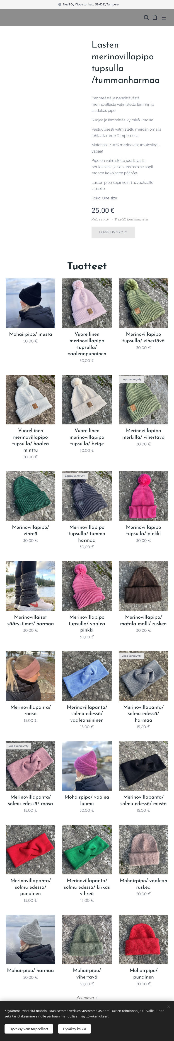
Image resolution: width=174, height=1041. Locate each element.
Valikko (164, 17)
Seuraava (85, 998)
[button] (145, 17)
